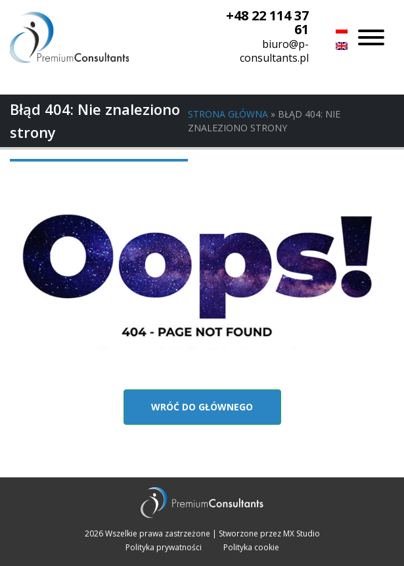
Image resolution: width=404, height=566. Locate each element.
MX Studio (301, 533)
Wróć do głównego (202, 407)
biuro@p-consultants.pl (274, 51)
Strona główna (228, 114)
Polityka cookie (251, 547)
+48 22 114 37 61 (267, 22)
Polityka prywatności (163, 547)
